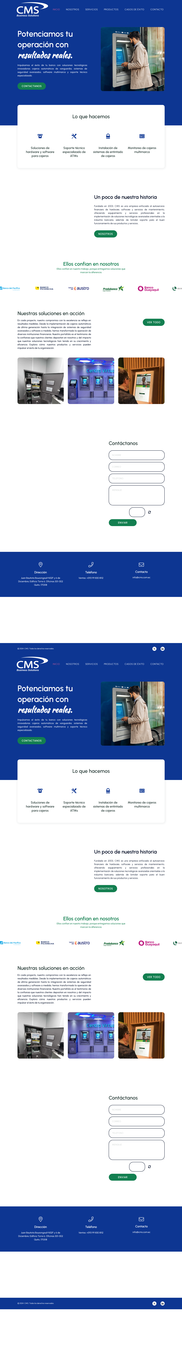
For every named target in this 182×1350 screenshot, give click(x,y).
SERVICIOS (91, 9)
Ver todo (153, 322)
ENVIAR (123, 522)
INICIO (56, 9)
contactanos (32, 86)
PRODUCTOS (111, 9)
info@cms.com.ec (141, 577)
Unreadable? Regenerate (149, 512)
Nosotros (105, 233)
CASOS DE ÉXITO (134, 9)
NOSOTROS (72, 9)
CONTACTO (157, 9)
